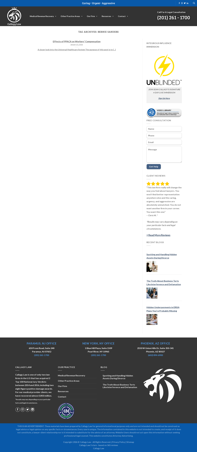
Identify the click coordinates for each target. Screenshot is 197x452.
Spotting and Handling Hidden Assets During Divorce (161, 256)
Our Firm (92, 16)
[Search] (194, 3)
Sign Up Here (164, 98)
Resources (108, 16)
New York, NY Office (98, 343)
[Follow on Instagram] (22, 409)
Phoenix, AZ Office (155, 343)
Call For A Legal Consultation (171, 12)
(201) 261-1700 (41, 355)
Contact (123, 16)
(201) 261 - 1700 (173, 17)
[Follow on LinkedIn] (32, 409)
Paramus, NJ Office (42, 343)
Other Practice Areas (72, 16)
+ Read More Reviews (158, 235)
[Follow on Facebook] (17, 409)
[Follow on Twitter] (27, 409)
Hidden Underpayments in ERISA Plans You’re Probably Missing (162, 309)
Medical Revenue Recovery (43, 16)
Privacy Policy (118, 442)
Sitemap (130, 442)
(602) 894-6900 (155, 355)
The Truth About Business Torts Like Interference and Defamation (163, 283)
